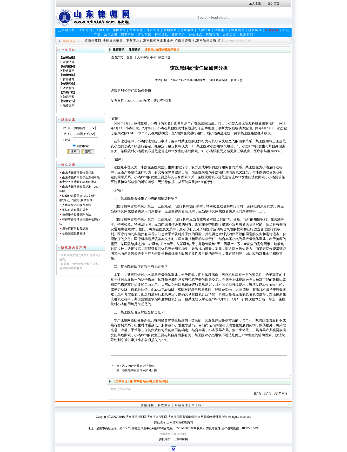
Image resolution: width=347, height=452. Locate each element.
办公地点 (195, 34)
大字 (140, 57)
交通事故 (187, 30)
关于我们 (198, 405)
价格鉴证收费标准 (73, 233)
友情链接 (147, 405)
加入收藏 (255, 3)
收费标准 (255, 30)
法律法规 (204, 30)
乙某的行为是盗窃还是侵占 (139, 366)
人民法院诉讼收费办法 (76, 205)
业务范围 (85, 30)
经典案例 (221, 30)
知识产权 (68, 96)
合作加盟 (229, 34)
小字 (153, 57)
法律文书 (111, 34)
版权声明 (164, 405)
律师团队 (119, 30)
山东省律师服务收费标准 (78, 172)
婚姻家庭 (170, 30)
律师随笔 (238, 30)
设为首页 (273, 3)
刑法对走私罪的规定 (75, 210)
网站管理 (181, 405)
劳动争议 (144, 34)
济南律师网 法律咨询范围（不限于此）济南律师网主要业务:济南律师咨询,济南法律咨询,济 (153, 40)
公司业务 (136, 30)
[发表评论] (161, 381)
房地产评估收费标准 (75, 228)
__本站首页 (66, 30)
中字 (146, 57)
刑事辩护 (127, 34)
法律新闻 (102, 30)
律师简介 (178, 34)
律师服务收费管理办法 (76, 214)
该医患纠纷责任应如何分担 (139, 370)
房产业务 (153, 30)
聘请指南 (212, 34)
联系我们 (246, 34)
